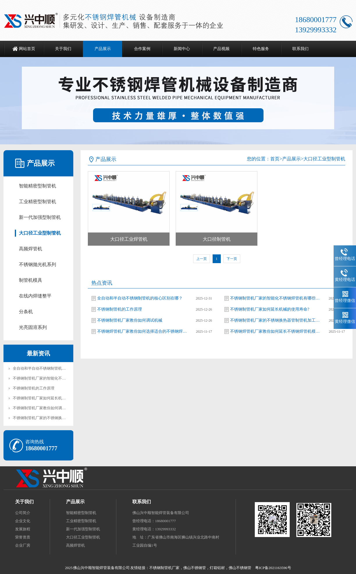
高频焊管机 (30, 248)
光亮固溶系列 (33, 327)
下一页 (232, 259)
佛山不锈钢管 (194, 568)
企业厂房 (22, 545)
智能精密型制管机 (37, 185)
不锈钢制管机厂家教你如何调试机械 (43, 408)
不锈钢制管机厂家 (164, 568)
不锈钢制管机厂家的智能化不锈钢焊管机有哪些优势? (57, 378)
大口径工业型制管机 (40, 233)
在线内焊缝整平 (35, 295)
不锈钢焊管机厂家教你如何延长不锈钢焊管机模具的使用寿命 (275, 331)
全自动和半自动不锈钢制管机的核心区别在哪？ (52, 368)
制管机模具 (30, 280)
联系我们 (300, 49)
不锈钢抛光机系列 (37, 264)
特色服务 (261, 49)
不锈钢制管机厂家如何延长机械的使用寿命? (49, 398)
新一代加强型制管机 (40, 217)
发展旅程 (22, 529)
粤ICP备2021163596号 (273, 568)
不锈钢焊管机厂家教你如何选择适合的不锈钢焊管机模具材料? (142, 331)
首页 (275, 158)
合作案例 (142, 49)
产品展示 (103, 49)
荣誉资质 (22, 537)
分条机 (26, 311)
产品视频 (221, 49)
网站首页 (27, 49)
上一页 (201, 259)
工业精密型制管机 (37, 201)
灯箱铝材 (217, 568)
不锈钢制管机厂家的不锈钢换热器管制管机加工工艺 (56, 418)
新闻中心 (182, 49)
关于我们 (63, 49)
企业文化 (22, 521)
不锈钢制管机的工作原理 (33, 388)
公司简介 (22, 513)
